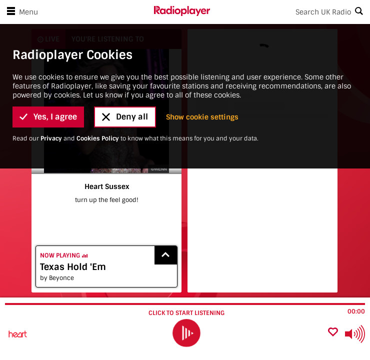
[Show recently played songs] (166, 255)
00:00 (356, 312)
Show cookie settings (202, 32)
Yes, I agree (48, 32)
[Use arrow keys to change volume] (355, 334)
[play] (186, 333)
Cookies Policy (97, 54)
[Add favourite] (333, 333)
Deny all (125, 32)
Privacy (51, 54)
